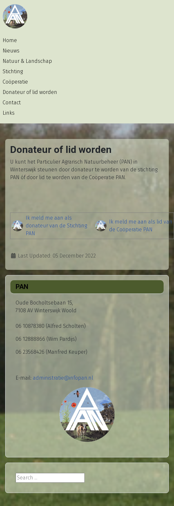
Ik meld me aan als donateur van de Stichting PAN (56, 225)
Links (9, 113)
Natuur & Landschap (27, 61)
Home (10, 40)
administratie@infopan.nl (63, 378)
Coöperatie (15, 82)
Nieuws (11, 51)
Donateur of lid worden (30, 92)
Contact (12, 102)
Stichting (13, 71)
